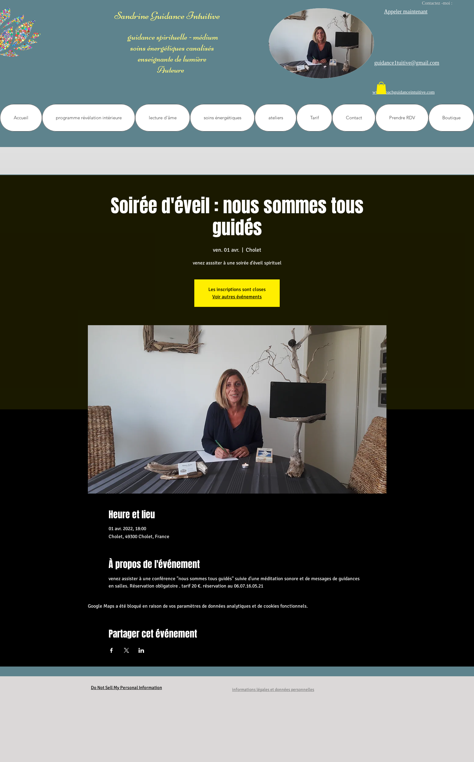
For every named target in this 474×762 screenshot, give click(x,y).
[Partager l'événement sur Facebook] (111, 650)
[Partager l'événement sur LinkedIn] (141, 650)
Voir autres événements (237, 297)
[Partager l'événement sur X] (126, 650)
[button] (381, 88)
